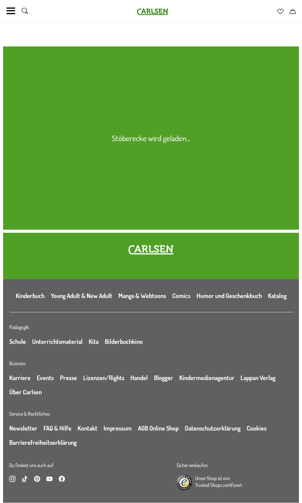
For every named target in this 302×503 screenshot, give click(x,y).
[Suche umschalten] (25, 11)
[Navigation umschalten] (11, 11)
